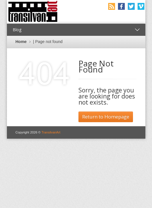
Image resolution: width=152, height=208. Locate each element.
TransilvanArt (51, 132)
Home (21, 41)
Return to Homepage (105, 116)
